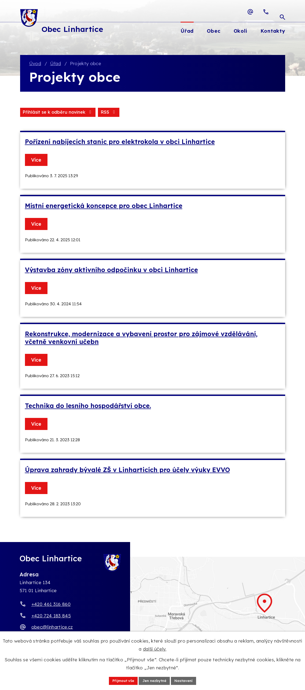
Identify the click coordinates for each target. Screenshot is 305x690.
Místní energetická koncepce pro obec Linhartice (103, 206)
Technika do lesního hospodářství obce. (88, 406)
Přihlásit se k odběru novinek (83, 113)
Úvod (35, 64)
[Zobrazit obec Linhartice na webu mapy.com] (152, 610)
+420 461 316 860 (51, 605)
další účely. (154, 648)
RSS (31, 113)
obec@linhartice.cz (52, 627)
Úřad (55, 64)
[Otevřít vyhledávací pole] (282, 11)
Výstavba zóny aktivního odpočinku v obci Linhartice (111, 270)
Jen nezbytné (155, 680)
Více (37, 161)
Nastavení (186, 680)
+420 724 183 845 (51, 616)
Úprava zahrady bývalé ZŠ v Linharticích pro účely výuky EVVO (127, 470)
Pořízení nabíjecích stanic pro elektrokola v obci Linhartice (120, 142)
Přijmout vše (121, 680)
